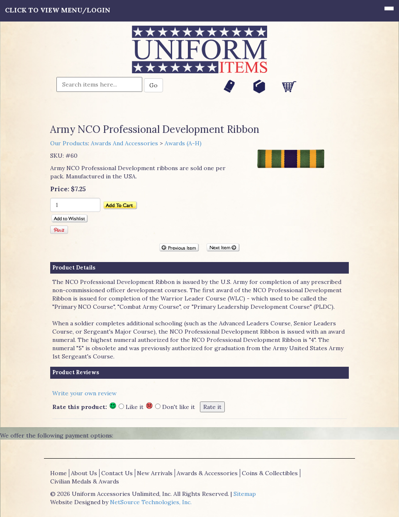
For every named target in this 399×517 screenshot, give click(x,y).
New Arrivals (155, 473)
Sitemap (245, 494)
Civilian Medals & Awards (84, 481)
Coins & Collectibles (270, 473)
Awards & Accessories (207, 473)
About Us (84, 473)
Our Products (69, 143)
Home (58, 473)
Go (153, 85)
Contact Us (117, 473)
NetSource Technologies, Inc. (151, 502)
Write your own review (84, 393)
